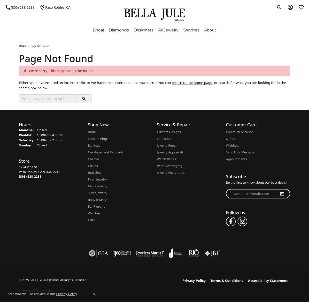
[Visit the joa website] (176, 253)
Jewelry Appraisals (170, 152)
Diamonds (119, 30)
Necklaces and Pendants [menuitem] (106, 152)
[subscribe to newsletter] (282, 193)
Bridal (98, 30)
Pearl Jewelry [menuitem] (97, 179)
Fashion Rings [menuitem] (98, 138)
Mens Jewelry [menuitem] (97, 186)
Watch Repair (167, 159)
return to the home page (192, 82)
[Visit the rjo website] (194, 253)
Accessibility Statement (268, 280)
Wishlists (232, 145)
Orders (231, 138)
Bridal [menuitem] (92, 132)
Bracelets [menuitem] (94, 172)
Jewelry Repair (167, 145)
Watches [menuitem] (94, 213)
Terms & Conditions (226, 280)
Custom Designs (169, 132)
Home (22, 46)
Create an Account (239, 132)
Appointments (236, 159)
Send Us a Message (240, 152)
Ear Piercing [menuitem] (96, 206)
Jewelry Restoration (171, 172)
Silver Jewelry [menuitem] (97, 193)
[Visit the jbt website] (212, 253)
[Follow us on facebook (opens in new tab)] (231, 221)
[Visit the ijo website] (122, 253)
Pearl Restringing (169, 166)
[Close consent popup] (94, 294)
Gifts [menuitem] (91, 220)
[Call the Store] (30, 176)
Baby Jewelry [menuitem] (97, 199)
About (210, 30)
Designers (143, 30)
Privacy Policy (194, 280)
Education (164, 138)
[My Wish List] (301, 7)
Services (191, 30)
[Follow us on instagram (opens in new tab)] (242, 221)
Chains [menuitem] (93, 166)
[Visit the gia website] (98, 253)
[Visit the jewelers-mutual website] (150, 253)
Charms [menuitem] (93, 159)
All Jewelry (168, 30)
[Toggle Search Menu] (279, 7)
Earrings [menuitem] (94, 145)
